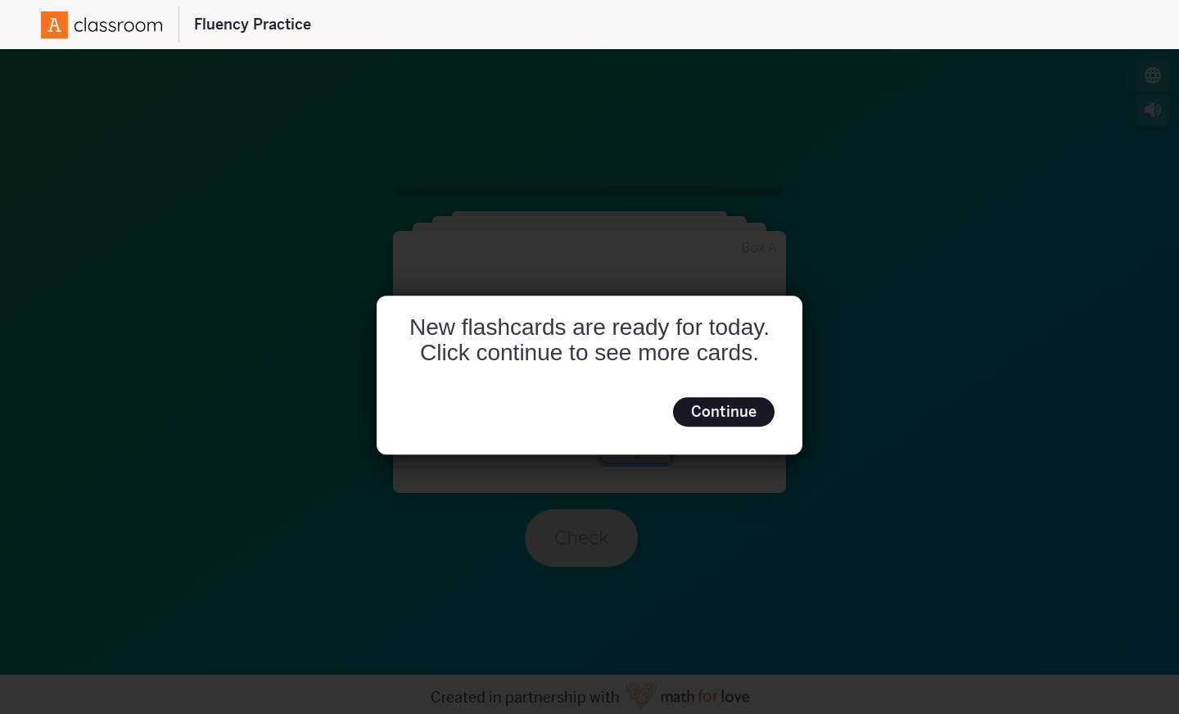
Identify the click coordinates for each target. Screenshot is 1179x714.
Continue (724, 411)
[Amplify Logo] (101, 24)
